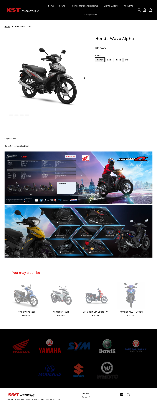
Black (118, 60)
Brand (63, 6)
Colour (98, 55)
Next (83, 78)
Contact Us (86, 397)
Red (109, 60)
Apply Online (90, 14)
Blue (127, 60)
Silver (100, 60)
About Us (128, 6)
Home (51, 6)
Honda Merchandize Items (85, 6)
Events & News (111, 6)
